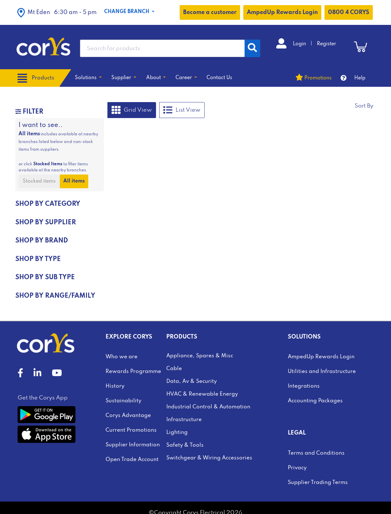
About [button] (154, 77)
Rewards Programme (133, 371)
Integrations (304, 386)
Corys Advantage (128, 415)
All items (74, 181)
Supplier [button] (121, 77)
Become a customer (210, 12)
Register (326, 44)
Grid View (132, 110)
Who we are (121, 357)
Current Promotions (131, 430)
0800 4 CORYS (348, 12)
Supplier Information (133, 445)
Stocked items (39, 181)
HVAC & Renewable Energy (202, 394)
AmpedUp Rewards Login (282, 12)
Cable (174, 368)
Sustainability (123, 401)
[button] (57, 12)
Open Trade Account (132, 459)
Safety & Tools (185, 445)
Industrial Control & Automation (208, 407)
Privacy (297, 468)
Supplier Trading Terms (318, 482)
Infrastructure (184, 419)
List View (181, 110)
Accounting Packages (315, 401)
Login (300, 44)
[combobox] (162, 48)
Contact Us (219, 77)
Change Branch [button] (127, 11)
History (115, 386)
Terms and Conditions (316, 453)
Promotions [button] (318, 78)
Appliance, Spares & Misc (199, 356)
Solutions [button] (86, 77)
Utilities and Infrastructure (322, 371)
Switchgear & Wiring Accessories (209, 458)
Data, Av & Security (191, 381)
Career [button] (184, 77)
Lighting (177, 432)
